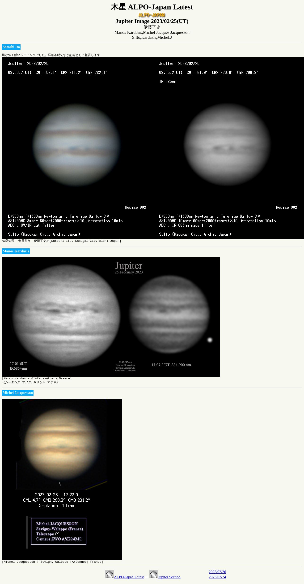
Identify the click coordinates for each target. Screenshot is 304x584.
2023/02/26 (217, 574)
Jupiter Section (165, 579)
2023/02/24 (217, 579)
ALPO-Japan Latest (124, 579)
